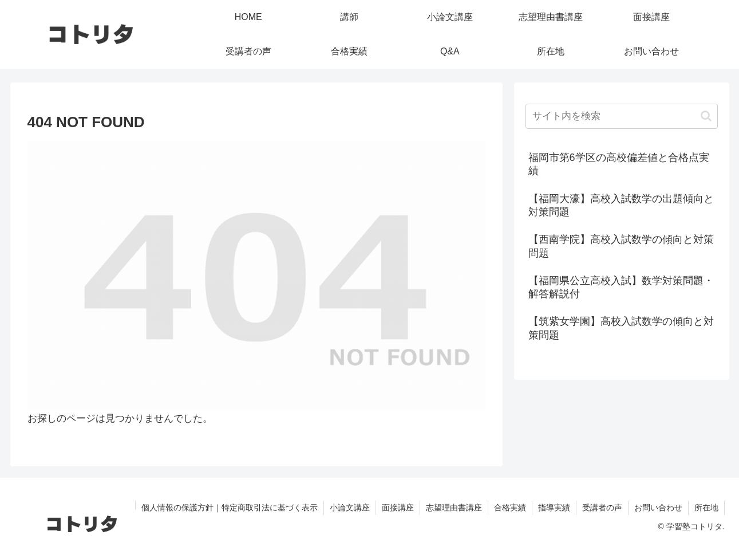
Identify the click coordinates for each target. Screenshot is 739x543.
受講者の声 (602, 507)
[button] (706, 116)
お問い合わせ (658, 507)
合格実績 (510, 507)
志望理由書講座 (454, 507)
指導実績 (554, 507)
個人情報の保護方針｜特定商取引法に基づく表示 (229, 507)
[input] (621, 116)
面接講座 (398, 507)
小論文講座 (350, 507)
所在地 (706, 507)
